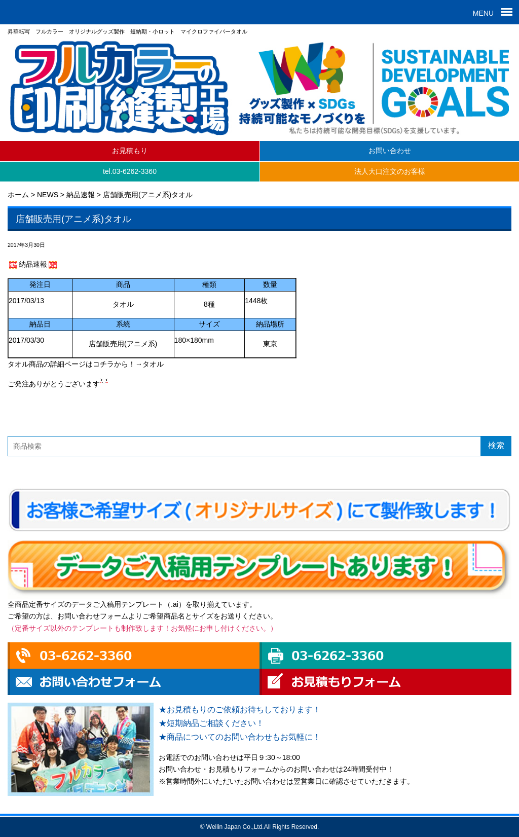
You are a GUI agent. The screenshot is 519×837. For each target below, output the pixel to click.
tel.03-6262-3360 (130, 171)
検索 (496, 445)
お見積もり (129, 151)
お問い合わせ (389, 151)
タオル (153, 364)
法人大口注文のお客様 (389, 171)
